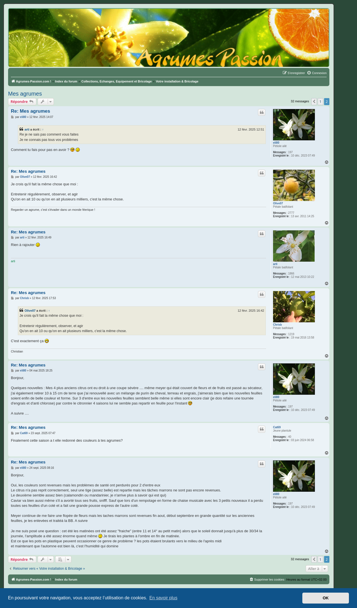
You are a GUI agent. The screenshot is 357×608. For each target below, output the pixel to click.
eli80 (276, 142)
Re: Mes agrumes (30, 111)
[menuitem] (317, 73)
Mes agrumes (25, 94)
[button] (314, 101)
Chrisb (277, 324)
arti (27, 129)
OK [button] (326, 598)
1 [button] (320, 101)
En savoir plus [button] (163, 597)
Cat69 (277, 427)
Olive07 (278, 203)
